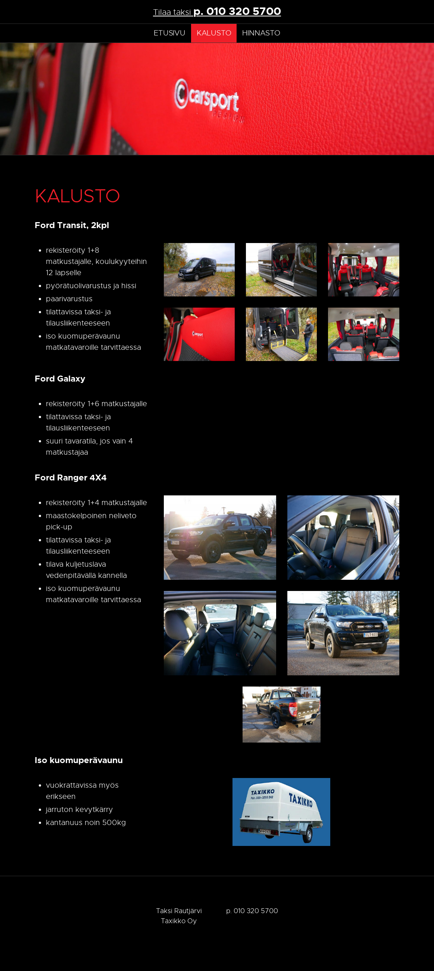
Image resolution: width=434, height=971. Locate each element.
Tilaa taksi (217, 11)
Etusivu (169, 33)
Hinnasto (261, 33)
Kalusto (214, 33)
